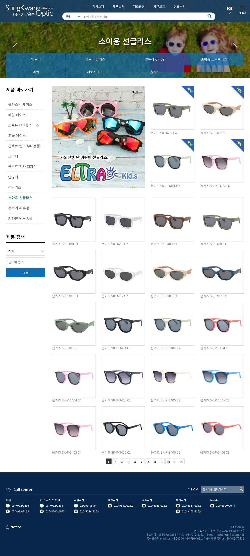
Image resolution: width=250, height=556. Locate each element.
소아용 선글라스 (20, 197)
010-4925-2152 (157, 505)
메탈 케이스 (17, 114)
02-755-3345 (88, 505)
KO (229, 11)
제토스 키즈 (95, 71)
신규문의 (179, 6)
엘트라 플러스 (95, 59)
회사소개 (98, 6)
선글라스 (14, 187)
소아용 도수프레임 (214, 59)
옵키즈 (154, 71)
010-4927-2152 (191, 505)
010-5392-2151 (123, 505)
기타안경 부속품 (20, 218)
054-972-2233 (20, 505)
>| (181, 462)
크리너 (13, 156)
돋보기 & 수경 (18, 207)
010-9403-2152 (191, 511)
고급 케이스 (17, 135)
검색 (26, 272)
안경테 (13, 176)
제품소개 (118, 6)
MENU (242, 10)
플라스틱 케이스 (20, 104)
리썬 (36, 71)
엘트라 (36, 59)
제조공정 (139, 6)
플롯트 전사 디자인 (22, 166)
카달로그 (159, 6)
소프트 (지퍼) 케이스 (23, 125)
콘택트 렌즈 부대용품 (24, 145)
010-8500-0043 (225, 505)
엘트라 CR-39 (154, 59)
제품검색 (193, 489)
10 (168, 462)
